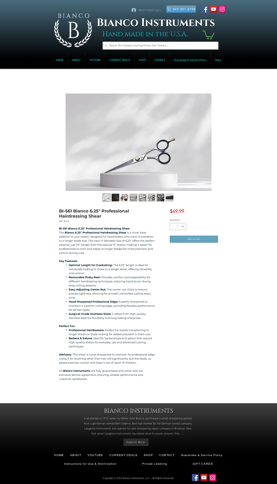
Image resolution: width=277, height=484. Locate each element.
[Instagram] (222, 9)
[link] (208, 34)
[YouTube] (213, 9)
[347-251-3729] (181, 9)
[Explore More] (136, 442)
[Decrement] (172, 226)
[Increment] (183, 226)
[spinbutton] (178, 226)
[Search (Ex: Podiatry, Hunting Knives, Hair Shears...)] (160, 45)
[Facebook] (204, 9)
